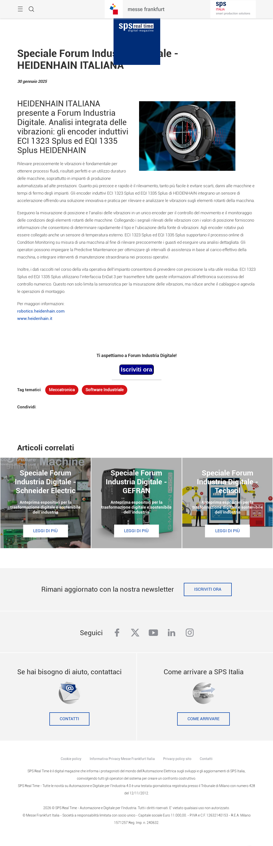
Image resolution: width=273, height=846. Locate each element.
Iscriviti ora (207, 589)
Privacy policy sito (177, 759)
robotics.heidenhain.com (41, 311)
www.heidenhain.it (34, 318)
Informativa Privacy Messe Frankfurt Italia (122, 759)
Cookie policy (71, 759)
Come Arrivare (203, 719)
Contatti (69, 719)
